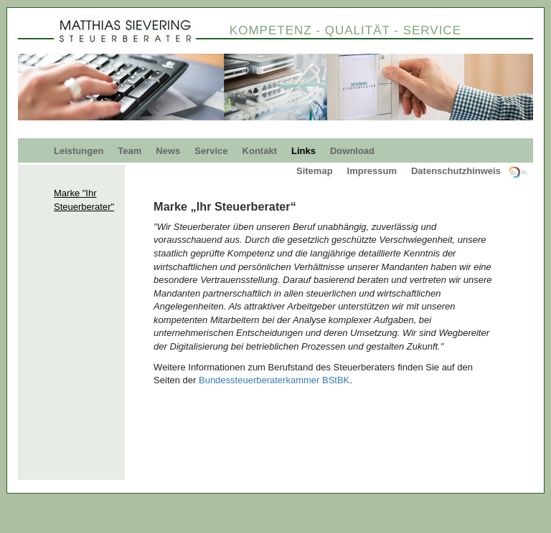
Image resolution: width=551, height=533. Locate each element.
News (168, 150)
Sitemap (314, 170)
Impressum (372, 170)
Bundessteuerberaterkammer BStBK (274, 380)
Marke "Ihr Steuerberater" (84, 200)
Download (352, 150)
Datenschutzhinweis (456, 170)
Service (210, 150)
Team (129, 150)
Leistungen (78, 150)
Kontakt (259, 150)
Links (303, 150)
